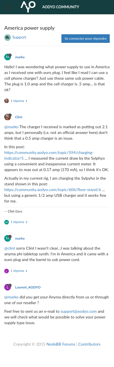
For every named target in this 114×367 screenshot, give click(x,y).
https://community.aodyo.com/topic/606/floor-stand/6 (52, 189)
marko (20, 57)
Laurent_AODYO (28, 287)
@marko (11, 126)
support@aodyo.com (79, 311)
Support (19, 37)
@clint (9, 248)
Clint (18, 117)
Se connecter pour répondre (86, 38)
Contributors (89, 344)
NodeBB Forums (60, 344)
